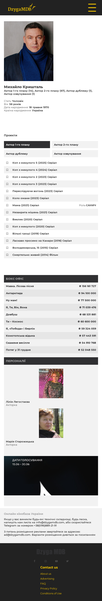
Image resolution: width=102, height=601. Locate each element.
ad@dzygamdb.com (17, 534)
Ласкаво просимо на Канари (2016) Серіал (42, 240)
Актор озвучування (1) (19, 93)
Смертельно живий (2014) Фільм (35, 254)
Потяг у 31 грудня (18, 349)
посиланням (86, 534)
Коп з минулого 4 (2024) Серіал (34, 169)
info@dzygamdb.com (49, 522)
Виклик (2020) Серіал (27, 219)
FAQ (43, 583)
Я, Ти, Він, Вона (16, 307)
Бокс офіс (15, 279)
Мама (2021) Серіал (25, 205)
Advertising (47, 578)
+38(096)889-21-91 (45, 525)
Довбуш (11, 314)
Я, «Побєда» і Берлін (20, 328)
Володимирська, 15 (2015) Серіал (35, 247)
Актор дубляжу (17, 153)
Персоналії (16, 361)
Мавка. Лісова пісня (20, 286)
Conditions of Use (51, 593)
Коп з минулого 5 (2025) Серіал (34, 162)
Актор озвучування (67, 153)
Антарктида (14, 293)
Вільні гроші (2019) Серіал (30, 233)
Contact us (49, 567)
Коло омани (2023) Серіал (30, 198)
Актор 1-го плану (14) (18, 90)
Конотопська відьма (20, 335)
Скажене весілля (18, 342)
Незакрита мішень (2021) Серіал (34, 212)
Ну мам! (11, 300)
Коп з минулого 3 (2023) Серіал (34, 184)
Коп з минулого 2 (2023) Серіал (34, 176)
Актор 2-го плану (66, 144)
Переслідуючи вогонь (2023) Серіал (37, 191)
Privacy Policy (48, 588)
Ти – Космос (14, 321)
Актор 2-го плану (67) (50, 90)
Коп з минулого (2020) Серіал (33, 226)
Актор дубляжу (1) (79, 90)
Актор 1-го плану (18, 144)
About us (45, 573)
